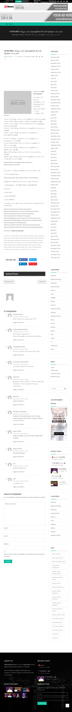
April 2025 (54, 90)
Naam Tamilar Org (39, 238)
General (53, 307)
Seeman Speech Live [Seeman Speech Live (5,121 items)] (58, 589)
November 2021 (55, 214)
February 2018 (55, 259)
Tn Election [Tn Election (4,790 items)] (55, 636)
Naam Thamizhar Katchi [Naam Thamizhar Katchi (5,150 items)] (59, 564)
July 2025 (53, 80)
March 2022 (54, 202)
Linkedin (23, 266)
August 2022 (54, 187)
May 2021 (54, 232)
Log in (52, 369)
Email (5, 538)
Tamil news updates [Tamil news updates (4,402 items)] (57, 628)
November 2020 (55, 250)
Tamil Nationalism (36, 249)
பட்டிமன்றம (62, 484)
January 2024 (55, 135)
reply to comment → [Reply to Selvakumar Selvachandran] (19, 372)
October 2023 (55, 144)
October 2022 (55, 181)
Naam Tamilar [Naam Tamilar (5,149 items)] (56, 556)
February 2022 (55, 205)
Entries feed (54, 372)
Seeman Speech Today (9, 249)
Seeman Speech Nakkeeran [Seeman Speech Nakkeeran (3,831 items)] (56, 594)
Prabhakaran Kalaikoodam (14, 243)
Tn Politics (15, 252)
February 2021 (55, 241)
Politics (7, 238)
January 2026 (55, 62)
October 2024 (55, 108)
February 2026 (55, 59)
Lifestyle (53, 314)
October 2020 (55, 253)
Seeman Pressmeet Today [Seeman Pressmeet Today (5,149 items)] (57, 580)
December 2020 (55, 247)
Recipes (53, 329)
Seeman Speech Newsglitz (20, 247)
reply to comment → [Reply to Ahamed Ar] (19, 392)
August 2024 (54, 114)
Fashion (53, 292)
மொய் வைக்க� (56, 478)
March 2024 (54, 129)
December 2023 (55, 138)
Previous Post (9, 284)
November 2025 (55, 68)
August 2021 (54, 223)
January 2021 (55, 244)
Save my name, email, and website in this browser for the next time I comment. (24, 558)
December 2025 (55, 65)
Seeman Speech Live (18, 245)
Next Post (42, 284)
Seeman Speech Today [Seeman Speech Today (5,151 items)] (58, 617)
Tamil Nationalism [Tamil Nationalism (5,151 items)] (57, 624)
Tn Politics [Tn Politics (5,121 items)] (55, 640)
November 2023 (55, 141)
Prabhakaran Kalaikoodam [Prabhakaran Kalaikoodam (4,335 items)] (55, 569)
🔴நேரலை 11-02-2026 (58, 459)
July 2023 (53, 153)
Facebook (23, 262)
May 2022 (54, 196)
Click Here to (14, 233)
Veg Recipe (54, 348)
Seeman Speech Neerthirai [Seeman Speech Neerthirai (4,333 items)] (56, 600)
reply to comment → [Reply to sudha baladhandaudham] (19, 342)
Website (6, 546)
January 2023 (55, 171)
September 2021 (56, 220)
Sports (53, 333)
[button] (6, 26)
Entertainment (55, 289)
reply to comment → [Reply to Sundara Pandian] (19, 325)
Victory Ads (27, 666)
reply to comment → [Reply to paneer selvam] (19, 444)
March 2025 (54, 93)
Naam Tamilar (15, 238)
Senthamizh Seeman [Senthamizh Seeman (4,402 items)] (58, 620)
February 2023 (55, 168)
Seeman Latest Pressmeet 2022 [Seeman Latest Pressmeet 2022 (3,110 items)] (56, 574)
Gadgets (53, 300)
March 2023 (54, 165)
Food (52, 296)
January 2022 (55, 208)
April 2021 (54, 235)
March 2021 (54, 238)
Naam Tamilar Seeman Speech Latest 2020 (15, 240)
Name (5, 530)
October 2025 (55, 71)
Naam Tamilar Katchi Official (26, 238)
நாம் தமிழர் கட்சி (33, 252)
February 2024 (55, 132)
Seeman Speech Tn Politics (34, 247)
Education (54, 285)
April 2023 (54, 162)
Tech (52, 336)
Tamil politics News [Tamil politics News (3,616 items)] (57, 632)
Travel (52, 340)
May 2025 (54, 86)
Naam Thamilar (30, 240)
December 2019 (55, 256)
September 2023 (56, 147)
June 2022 (54, 193)
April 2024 (54, 126)
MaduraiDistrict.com (10, 666)
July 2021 (53, 226)
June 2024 (54, 120)
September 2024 (56, 111)
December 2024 (55, 102)
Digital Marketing (56, 281)
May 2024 (54, 123)
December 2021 (55, 211)
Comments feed (55, 375)
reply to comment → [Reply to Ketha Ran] (19, 407)
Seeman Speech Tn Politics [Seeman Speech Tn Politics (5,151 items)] (57, 612)
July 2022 (53, 190)
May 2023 (54, 159)
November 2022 (55, 178)
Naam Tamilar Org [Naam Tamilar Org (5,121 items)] (57, 560)
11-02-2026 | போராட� (58, 465)
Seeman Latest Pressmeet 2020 (30, 243)
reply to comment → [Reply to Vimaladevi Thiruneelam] (19, 427)
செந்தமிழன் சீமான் (23, 252)
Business (53, 278)
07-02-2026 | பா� (50, 679)
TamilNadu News (8, 252)
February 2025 (55, 96)
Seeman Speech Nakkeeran (31, 245)
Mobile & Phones (56, 318)
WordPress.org (55, 379)
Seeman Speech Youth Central (24, 249)
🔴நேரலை (41, 667)
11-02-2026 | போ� (44, 673)
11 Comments (19, 59)
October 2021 (55, 217)
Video (52, 351)
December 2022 (55, 174)
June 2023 (54, 156)
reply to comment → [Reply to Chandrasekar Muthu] (19, 357)
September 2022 (56, 184)
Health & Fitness (56, 311)
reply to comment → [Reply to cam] (19, 474)
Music (52, 322)
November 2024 (55, 105)
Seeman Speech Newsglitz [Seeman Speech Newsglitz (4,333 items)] (56, 606)
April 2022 (54, 199)
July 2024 (53, 117)
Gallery (53, 303)
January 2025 (55, 99)
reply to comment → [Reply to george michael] (19, 459)
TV (51, 344)
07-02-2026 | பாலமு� (65, 471)
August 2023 (54, 150)
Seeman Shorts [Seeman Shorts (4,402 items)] (56, 585)
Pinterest (33, 266)
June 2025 (54, 83)
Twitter (33, 262)
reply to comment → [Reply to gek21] (19, 489)
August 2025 (54, 77)
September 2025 (56, 74)
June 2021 (54, 229)
